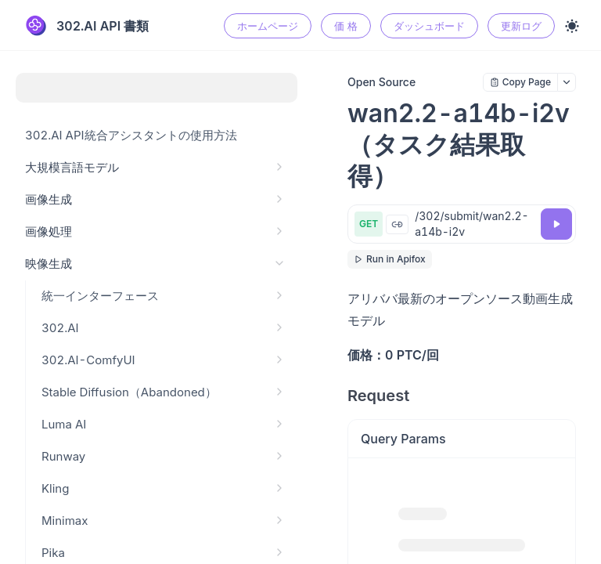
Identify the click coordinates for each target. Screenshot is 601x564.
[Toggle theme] (572, 26)
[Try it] (556, 224)
